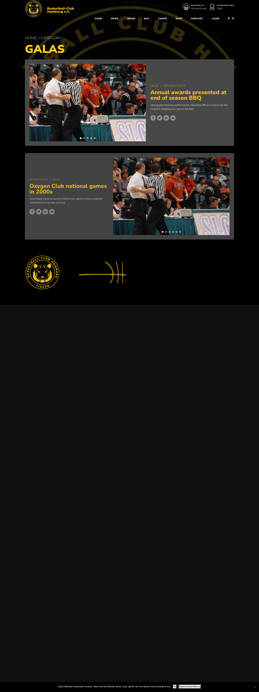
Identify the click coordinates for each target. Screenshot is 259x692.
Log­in (215, 18)
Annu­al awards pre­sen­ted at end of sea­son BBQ (188, 95)
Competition (38, 181)
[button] (34, 103)
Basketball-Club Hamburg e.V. (60, 10)
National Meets (174, 85)
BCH (146, 18)
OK (174, 686)
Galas (154, 85)
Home (98, 18)
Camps (162, 18)
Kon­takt (197, 18)
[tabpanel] (87, 102)
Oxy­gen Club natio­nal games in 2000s (68, 191)
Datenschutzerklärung (190, 686)
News (114, 18)
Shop (179, 18)
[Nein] (254, 687)
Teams (131, 18)
